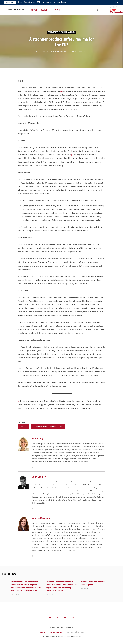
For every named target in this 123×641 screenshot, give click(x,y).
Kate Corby (41, 51)
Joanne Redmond (62, 51)
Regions (44, 10)
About (34, 10)
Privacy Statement (56, 632)
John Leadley (50, 51)
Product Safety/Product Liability (61, 32)
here (61, 91)
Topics (57, 10)
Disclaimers (42, 632)
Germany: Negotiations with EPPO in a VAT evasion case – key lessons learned (42, 2)
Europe (24, 427)
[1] (72, 154)
